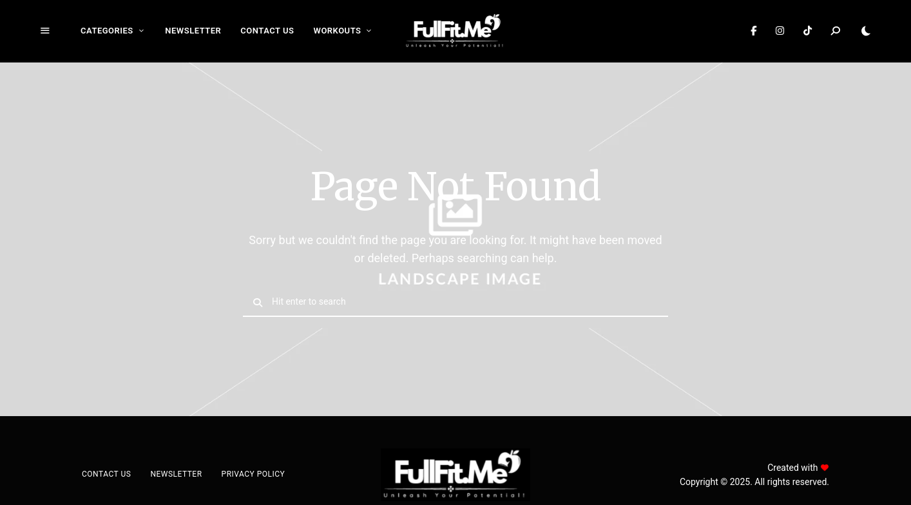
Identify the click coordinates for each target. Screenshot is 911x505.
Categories (107, 30)
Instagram (780, 31)
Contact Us (267, 30)
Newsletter (193, 30)
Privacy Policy (253, 474)
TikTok (807, 31)
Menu (45, 31)
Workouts (337, 30)
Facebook (753, 31)
